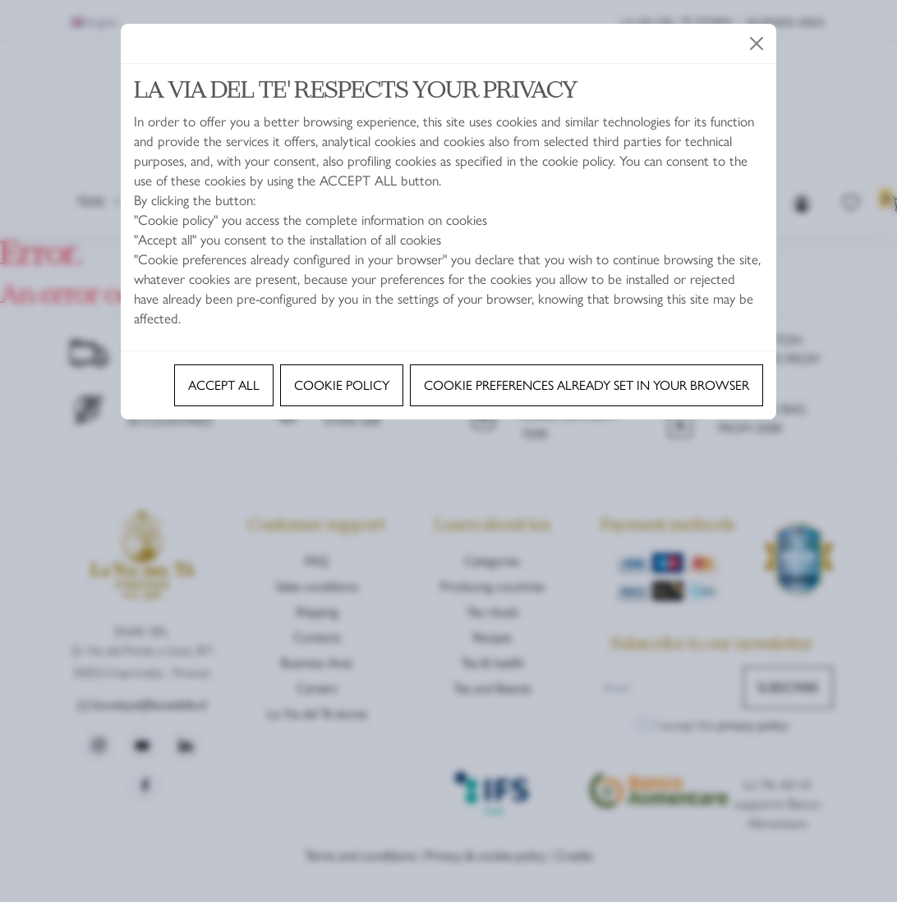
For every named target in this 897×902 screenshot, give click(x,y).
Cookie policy (341, 384)
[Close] (756, 43)
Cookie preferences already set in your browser (586, 384)
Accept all (224, 384)
